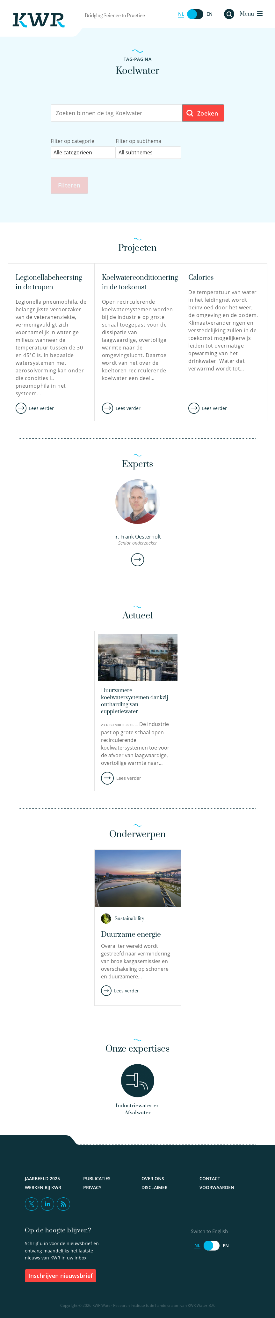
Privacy (92, 1188)
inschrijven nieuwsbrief (60, 1276)
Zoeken (202, 113)
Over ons (152, 1179)
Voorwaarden (216, 1188)
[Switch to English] (195, 14)
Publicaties (97, 1179)
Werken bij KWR (43, 1188)
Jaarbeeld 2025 (42, 1179)
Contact (209, 1179)
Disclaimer (154, 1188)
